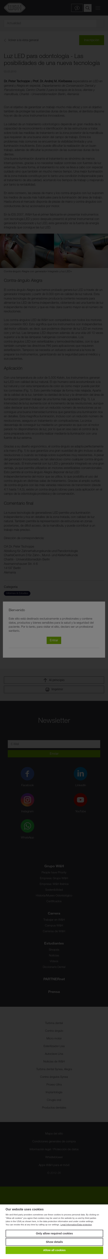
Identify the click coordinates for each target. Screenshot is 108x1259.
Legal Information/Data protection (76, 1224)
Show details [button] (54, 1241)
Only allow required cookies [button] (54, 1233)
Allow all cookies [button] (54, 1250)
